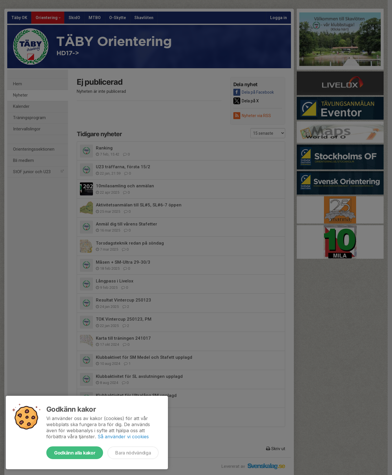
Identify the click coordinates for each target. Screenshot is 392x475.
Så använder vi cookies (123, 436)
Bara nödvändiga (133, 453)
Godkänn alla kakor (74, 453)
